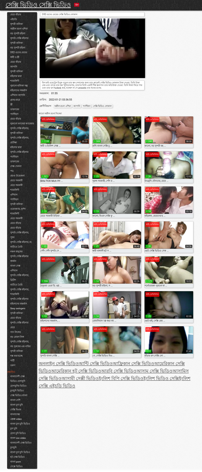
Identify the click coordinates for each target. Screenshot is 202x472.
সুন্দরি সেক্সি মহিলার (19, 38)
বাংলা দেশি (15, 400)
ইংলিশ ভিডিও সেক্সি (161, 378)
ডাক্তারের (14, 109)
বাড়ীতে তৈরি (16, 246)
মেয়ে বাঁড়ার (15, 14)
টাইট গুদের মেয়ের (18, 52)
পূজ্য (12, 237)
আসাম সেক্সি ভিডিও (154, 371)
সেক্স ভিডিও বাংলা (18, 395)
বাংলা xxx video (18, 438)
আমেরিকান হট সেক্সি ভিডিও (76, 371)
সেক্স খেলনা (15, 166)
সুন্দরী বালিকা (16, 24)
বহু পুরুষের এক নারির (20, 346)
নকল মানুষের (16, 251)
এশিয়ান (14, 194)
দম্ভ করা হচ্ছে (16, 355)
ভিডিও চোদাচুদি (17, 381)
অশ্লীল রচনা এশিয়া (19, 28)
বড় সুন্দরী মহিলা (17, 33)
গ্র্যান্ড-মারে (15, 99)
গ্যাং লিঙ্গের (15, 332)
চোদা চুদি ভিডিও (18, 433)
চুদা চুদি (13, 428)
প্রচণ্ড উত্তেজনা (17, 175)
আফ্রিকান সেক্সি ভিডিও (133, 363)
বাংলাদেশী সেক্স (17, 376)
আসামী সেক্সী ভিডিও (80, 378)
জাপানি (13, 66)
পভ (12, 171)
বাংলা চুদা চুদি (16, 404)
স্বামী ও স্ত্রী (14, 57)
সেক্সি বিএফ (15, 409)
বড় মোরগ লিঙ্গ (17, 336)
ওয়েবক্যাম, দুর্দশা (18, 208)
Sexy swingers (17, 308)
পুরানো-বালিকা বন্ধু (19, 85)
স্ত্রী (11, 104)
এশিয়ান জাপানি (17, 95)
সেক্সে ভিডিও (16, 466)
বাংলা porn (15, 461)
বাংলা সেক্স (15, 265)
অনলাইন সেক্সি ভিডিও (59, 363)
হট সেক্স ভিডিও (17, 457)
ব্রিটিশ (13, 280)
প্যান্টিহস (14, 114)
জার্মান (13, 261)
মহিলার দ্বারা (16, 76)
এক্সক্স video (16, 419)
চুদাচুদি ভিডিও (17, 390)
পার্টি (12, 360)
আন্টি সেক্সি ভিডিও (96, 363)
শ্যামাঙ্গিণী (14, 80)
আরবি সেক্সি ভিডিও (119, 371)
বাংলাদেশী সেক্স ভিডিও (21, 442)
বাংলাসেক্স (15, 414)
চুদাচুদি (13, 447)
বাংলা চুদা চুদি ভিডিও (20, 423)
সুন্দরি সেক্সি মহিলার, (19, 128)
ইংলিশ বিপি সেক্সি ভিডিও (121, 378)
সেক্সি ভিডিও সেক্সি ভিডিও (38, 5)
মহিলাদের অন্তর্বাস (18, 90)
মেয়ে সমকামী (16, 180)
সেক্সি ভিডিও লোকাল (102, 106)
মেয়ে (12, 327)
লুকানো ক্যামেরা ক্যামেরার (22, 123)
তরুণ (12, 365)
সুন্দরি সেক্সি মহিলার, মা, (21, 242)
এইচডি (13, 19)
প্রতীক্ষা (13, 142)
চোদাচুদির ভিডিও (18, 385)
